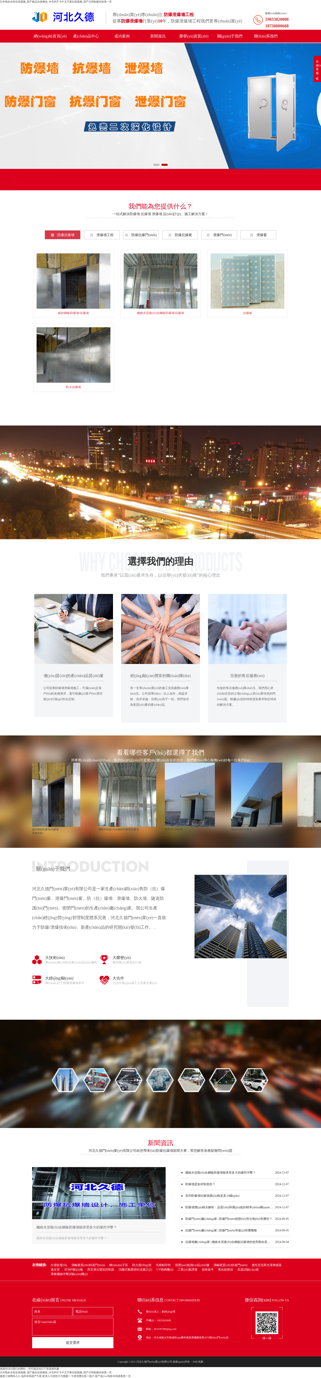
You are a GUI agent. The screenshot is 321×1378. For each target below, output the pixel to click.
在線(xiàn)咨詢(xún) (160, 521)
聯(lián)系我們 (266, 36)
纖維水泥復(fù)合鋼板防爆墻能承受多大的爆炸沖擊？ (220, 1172)
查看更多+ (160, 409)
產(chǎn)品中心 (86, 36)
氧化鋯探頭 (225, 1269)
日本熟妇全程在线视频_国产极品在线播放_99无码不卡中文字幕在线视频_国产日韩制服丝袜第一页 (56, 1)
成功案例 (122, 36)
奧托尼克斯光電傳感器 (267, 1265)
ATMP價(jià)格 (73, 1269)
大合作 (118, 978)
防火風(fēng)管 (142, 1265)
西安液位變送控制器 (100, 1269)
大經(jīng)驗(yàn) (59, 978)
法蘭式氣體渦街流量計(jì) (135, 1269)
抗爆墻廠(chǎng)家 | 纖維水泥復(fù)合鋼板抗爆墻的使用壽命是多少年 (229, 1242)
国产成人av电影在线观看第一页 (113, 1376)
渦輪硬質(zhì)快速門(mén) (88, 1265)
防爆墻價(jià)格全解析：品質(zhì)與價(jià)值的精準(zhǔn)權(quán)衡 (229, 1207)
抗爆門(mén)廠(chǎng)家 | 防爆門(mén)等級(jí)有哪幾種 (221, 1230)
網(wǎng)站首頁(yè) (50, 36)
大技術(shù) (55, 957)
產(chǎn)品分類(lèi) (55, 184)
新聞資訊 (158, 36)
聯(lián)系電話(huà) (150, 184)
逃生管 (55, 1269)
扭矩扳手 (208, 1269)
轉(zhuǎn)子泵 (118, 1265)
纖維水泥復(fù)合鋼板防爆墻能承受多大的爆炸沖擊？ (76, 1227)
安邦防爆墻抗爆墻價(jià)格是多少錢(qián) (212, 1195)
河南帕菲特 (163, 1265)
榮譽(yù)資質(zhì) (193, 36)
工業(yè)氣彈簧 (188, 1269)
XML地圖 (198, 1361)
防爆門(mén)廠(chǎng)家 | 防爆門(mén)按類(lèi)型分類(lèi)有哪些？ (228, 1218)
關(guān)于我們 (230, 36)
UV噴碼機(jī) (164, 1269)
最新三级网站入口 (10, 1376)
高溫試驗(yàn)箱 (248, 1269)
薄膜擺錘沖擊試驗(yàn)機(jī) (69, 1274)
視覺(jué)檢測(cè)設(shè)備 (192, 1265)
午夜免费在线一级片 (82, 1376)
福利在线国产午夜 (31, 1376)
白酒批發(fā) (59, 1265)
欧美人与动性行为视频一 (56, 1376)
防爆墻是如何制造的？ (200, 1184)
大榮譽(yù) (122, 957)
